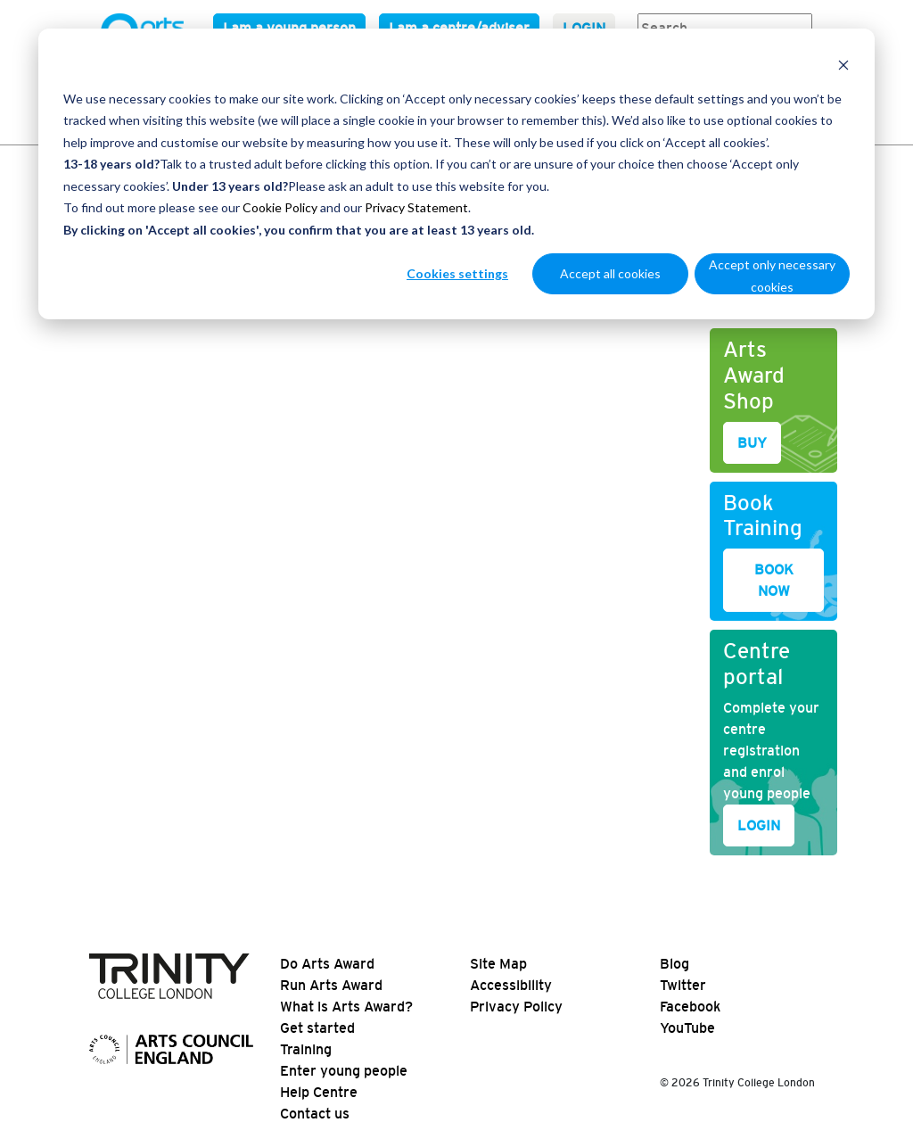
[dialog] (456, 174)
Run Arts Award (331, 985)
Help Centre (319, 1092)
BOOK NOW (774, 580)
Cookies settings (457, 273)
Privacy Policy (516, 1006)
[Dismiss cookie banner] (843, 65)
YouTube (687, 1028)
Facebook (690, 1006)
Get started (317, 1028)
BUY (752, 442)
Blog (674, 963)
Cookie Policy (280, 207)
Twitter (683, 985)
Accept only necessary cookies (772, 275)
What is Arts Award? (346, 1006)
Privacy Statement (416, 207)
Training (306, 1049)
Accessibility (511, 985)
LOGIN (758, 825)
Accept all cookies (610, 273)
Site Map (498, 963)
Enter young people (343, 1070)
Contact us (315, 1113)
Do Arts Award (327, 963)
